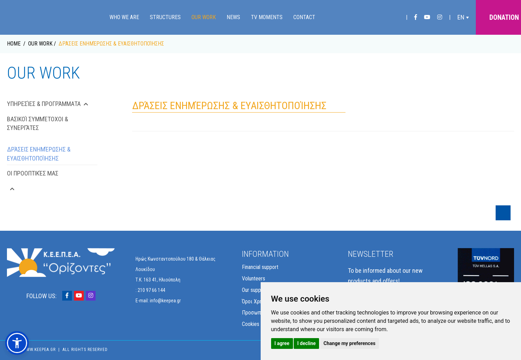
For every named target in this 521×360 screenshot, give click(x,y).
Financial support (260, 267)
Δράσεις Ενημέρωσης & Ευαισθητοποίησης (39, 154)
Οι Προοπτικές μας (32, 173)
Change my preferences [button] (349, 343)
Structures (165, 17)
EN (460, 17)
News (233, 17)
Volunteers (253, 278)
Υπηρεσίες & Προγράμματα (47, 103)
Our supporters (258, 290)
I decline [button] (306, 343)
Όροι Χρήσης (256, 301)
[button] (17, 343)
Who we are (124, 17)
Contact (304, 17)
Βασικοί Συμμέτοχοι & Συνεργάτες (37, 123)
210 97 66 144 (151, 290)
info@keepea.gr (165, 300)
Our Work (204, 17)
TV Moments (267, 17)
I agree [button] (282, 343)
